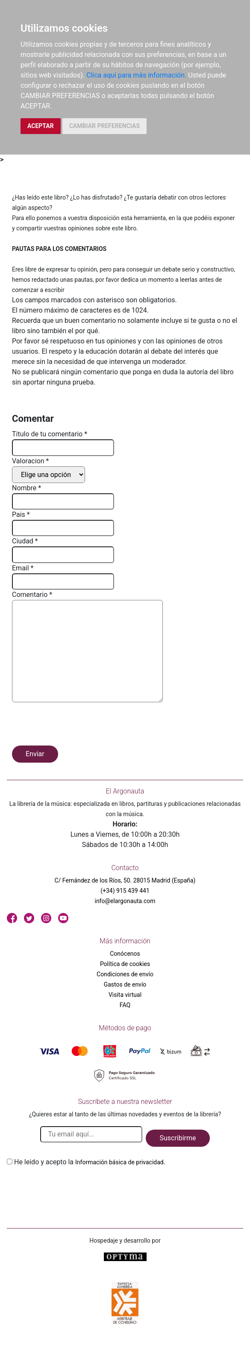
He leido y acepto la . (89, 1162)
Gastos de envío (125, 984)
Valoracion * (30, 461)
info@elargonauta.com (124, 901)
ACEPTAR (40, 125)
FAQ (125, 1005)
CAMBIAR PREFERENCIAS (104, 125)
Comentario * (32, 594)
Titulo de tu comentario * (49, 434)
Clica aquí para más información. (136, 75)
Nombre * (26, 488)
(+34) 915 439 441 (125, 890)
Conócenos (125, 953)
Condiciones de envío (125, 974)
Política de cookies (125, 963)
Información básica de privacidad (119, 1162)
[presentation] (77, 725)
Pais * (21, 514)
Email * (22, 568)
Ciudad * (25, 541)
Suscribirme (177, 1138)
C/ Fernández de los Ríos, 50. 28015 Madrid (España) (125, 880)
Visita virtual (125, 994)
